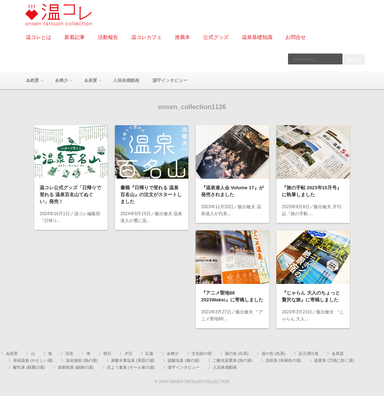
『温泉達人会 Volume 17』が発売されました (232, 191)
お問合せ (295, 37)
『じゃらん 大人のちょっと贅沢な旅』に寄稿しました (311, 296)
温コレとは (38, 37)
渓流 (69, 353)
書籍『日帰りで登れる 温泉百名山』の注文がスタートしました (151, 194)
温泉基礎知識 (257, 37)
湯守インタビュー (169, 80)
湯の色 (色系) (273, 353)
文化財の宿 (202, 353)
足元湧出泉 (309, 353)
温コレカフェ (146, 37)
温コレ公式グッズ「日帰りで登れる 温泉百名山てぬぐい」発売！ (70, 194)
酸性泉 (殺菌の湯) (29, 367)
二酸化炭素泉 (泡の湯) (232, 360)
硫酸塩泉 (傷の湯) (183, 360)
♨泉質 (89, 83)
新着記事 (74, 37)
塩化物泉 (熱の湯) (81, 360)
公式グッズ (216, 37)
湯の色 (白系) (236, 353)
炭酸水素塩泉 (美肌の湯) (133, 360)
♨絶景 (31, 83)
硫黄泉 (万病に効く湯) (334, 360)
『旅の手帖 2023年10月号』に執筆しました (311, 191)
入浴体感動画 (126, 80)
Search (354, 59)
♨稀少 (60, 83)
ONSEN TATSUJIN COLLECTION (199, 381)
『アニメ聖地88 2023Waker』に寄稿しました (232, 296)
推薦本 (182, 37)
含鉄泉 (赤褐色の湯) (283, 360)
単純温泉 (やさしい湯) (33, 360)
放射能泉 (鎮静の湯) (75, 367)
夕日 (128, 353)
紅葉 (149, 353)
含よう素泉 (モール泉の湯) (131, 367)
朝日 (107, 353)
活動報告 (108, 37)
